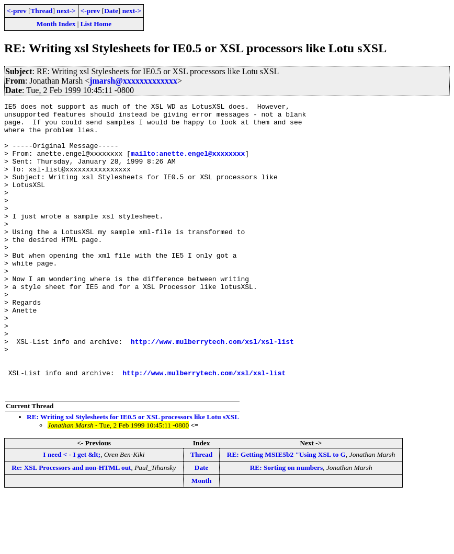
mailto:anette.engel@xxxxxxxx (188, 164)
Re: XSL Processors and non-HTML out (71, 525)
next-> (65, 11)
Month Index (56, 24)
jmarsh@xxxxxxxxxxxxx (133, 80)
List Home (96, 24)
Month (201, 539)
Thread (41, 11)
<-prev (17, 11)
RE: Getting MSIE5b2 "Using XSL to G (286, 512)
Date (111, 11)
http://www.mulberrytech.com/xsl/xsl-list (212, 390)
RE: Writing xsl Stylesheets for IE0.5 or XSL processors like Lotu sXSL (133, 475)
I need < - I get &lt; (71, 512)
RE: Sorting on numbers (286, 525)
